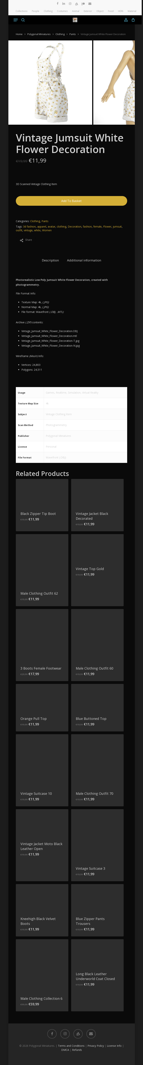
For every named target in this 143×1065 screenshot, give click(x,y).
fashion (87, 226)
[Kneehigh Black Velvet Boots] (42, 898)
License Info (114, 1045)
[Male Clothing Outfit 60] (97, 635)
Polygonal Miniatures (39, 34)
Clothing (60, 34)
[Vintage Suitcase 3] (97, 835)
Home (19, 34)
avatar (51, 226)
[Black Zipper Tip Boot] (42, 493)
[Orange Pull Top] (42, 698)
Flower (107, 226)
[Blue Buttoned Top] (97, 698)
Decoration (74, 226)
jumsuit (117, 226)
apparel (41, 226)
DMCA (65, 1050)
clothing (61, 226)
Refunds (77, 1050)
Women (47, 230)
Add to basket (71, 201)
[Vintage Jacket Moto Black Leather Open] (42, 823)
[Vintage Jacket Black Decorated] (97, 493)
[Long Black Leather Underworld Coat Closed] (97, 953)
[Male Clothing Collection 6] (42, 965)
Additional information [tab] (84, 260)
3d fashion (29, 226)
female (97, 226)
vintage (28, 230)
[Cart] (132, 20)
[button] (16, 20)
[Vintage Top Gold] (97, 548)
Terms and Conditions (71, 1045)
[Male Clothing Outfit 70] (97, 760)
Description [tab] (50, 260)
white (37, 230)
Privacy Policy (96, 1045)
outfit (19, 230)
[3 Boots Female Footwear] (42, 635)
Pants (72, 34)
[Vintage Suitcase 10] (42, 760)
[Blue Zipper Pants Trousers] (97, 898)
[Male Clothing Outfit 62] (42, 560)
